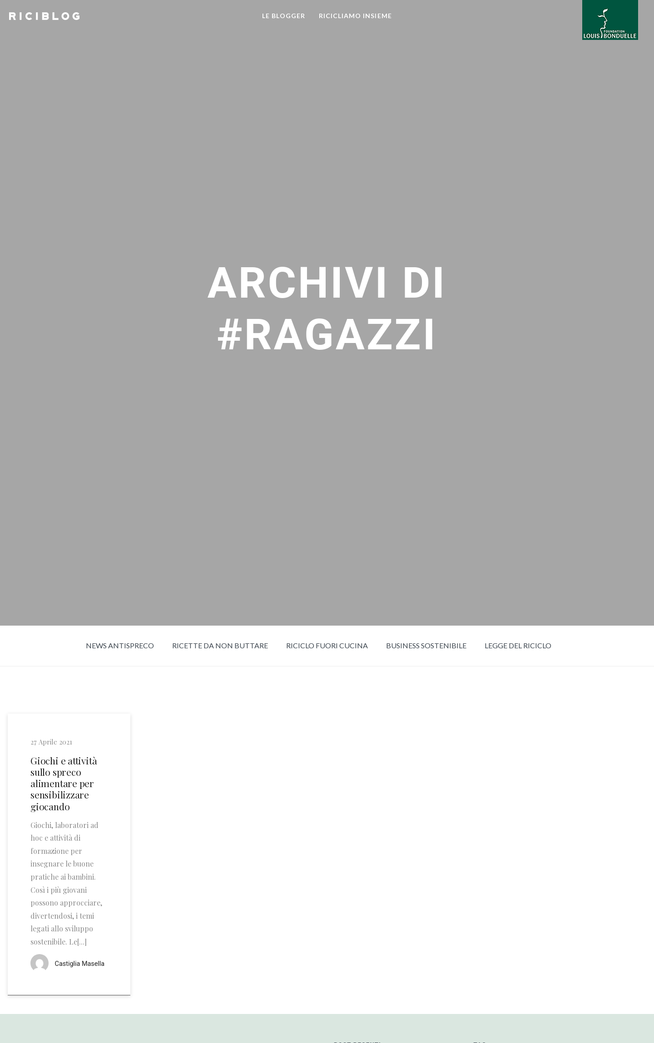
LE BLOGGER (283, 16)
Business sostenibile (426, 645)
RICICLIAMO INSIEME (355, 16)
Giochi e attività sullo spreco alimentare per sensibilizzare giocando (63, 783)
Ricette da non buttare (220, 645)
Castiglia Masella (80, 964)
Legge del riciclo (518, 645)
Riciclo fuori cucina (327, 645)
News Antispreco (120, 645)
